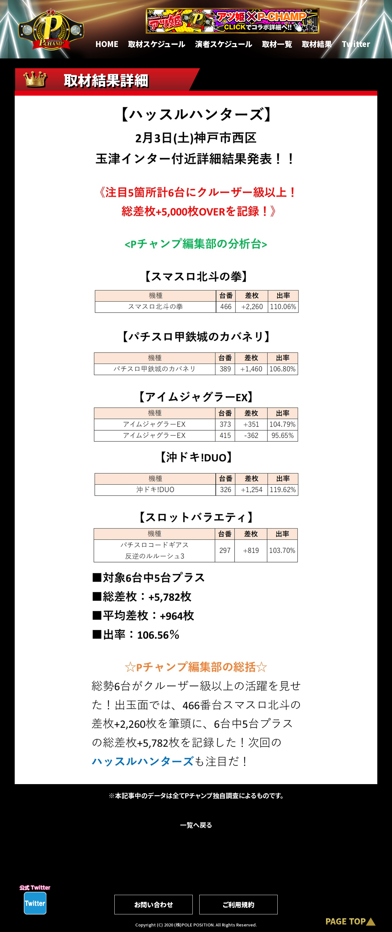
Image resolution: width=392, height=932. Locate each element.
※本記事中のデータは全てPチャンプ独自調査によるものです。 (196, 795)
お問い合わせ (153, 904)
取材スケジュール (156, 43)
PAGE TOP (345, 921)
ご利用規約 (238, 904)
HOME (106, 43)
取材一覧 (277, 43)
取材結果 (317, 43)
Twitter (356, 43)
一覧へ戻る (196, 824)
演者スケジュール (223, 43)
